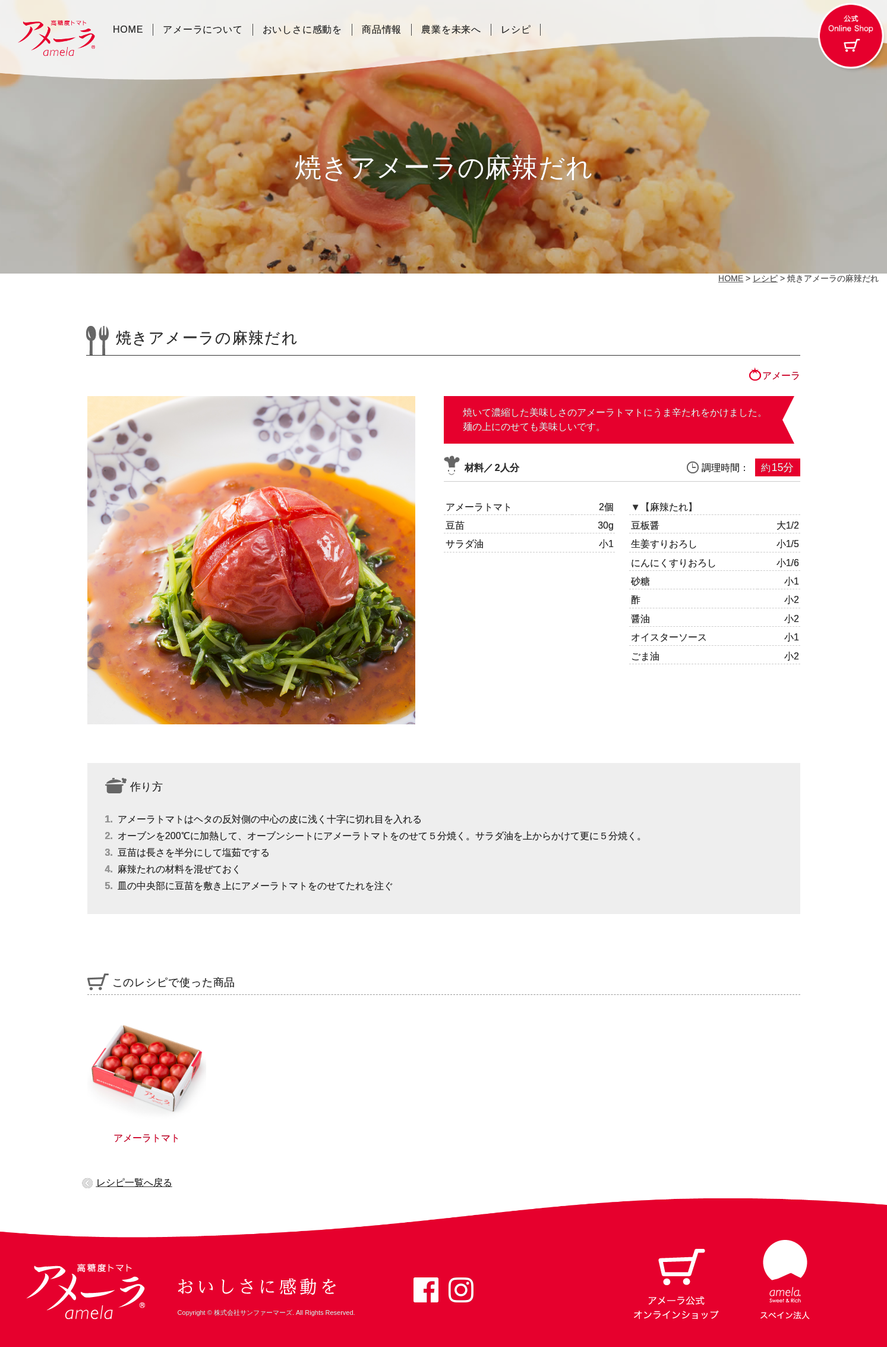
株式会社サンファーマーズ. (254, 1312)
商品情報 (382, 29)
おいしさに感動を (302, 29)
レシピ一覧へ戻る (134, 1183)
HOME (128, 29)
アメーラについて (202, 29)
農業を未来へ (451, 29)
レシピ (516, 29)
